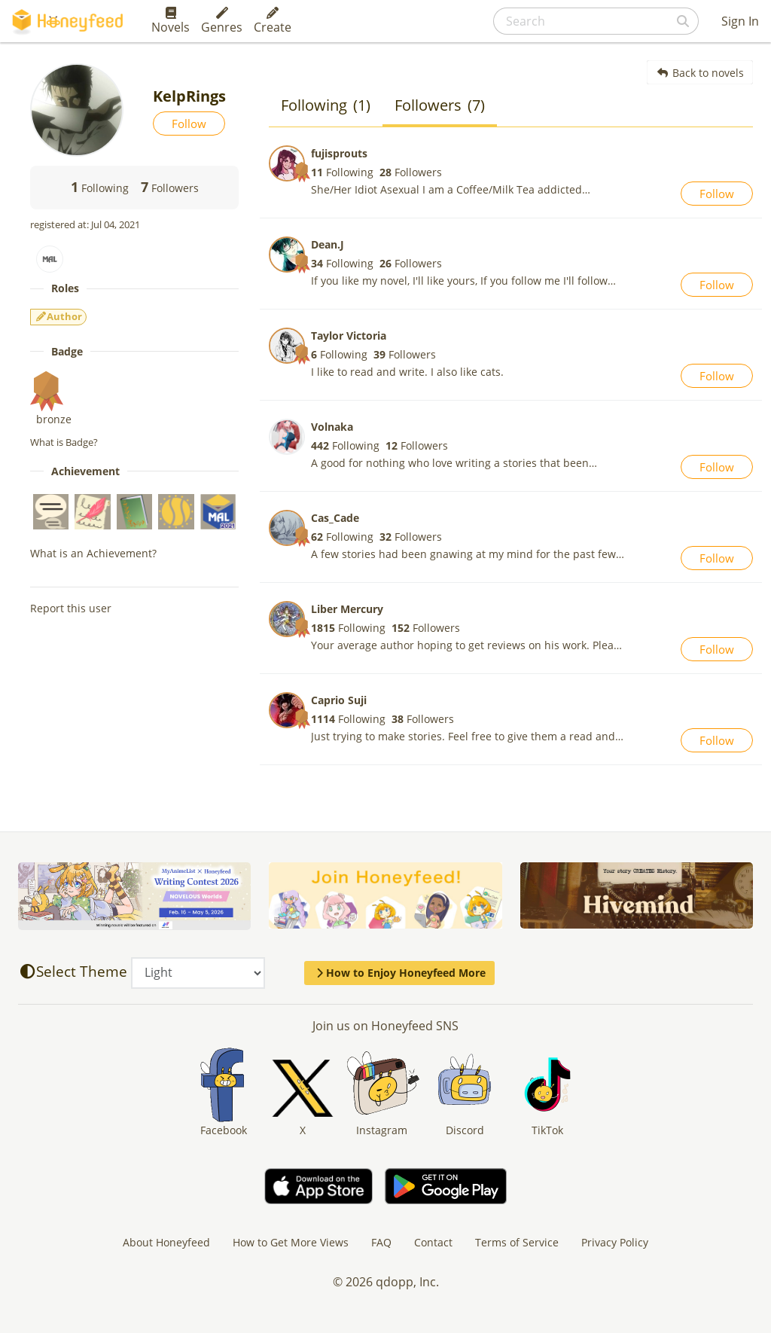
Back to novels (700, 73)
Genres (221, 21)
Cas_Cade (335, 518)
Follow (189, 123)
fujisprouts (339, 153)
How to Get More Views (291, 1242)
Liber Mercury (347, 609)
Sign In (740, 21)
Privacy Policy (614, 1242)
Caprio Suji (339, 700)
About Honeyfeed (166, 1242)
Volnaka (332, 426)
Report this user (70, 608)
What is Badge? (64, 442)
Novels (170, 21)
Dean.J (327, 244)
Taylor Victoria (348, 335)
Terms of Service (517, 1242)
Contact (433, 1242)
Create (272, 21)
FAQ (381, 1242)
